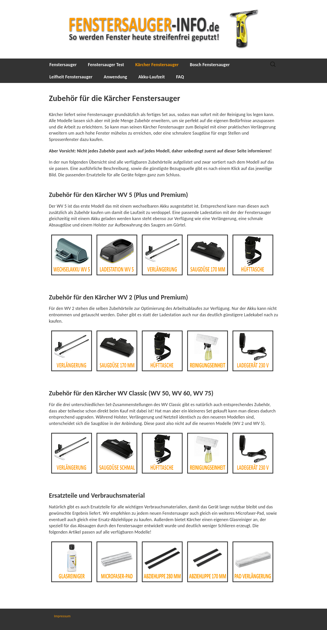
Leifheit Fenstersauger (70, 77)
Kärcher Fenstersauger (157, 64)
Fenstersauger (63, 64)
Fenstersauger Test (106, 64)
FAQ (180, 77)
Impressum (62, 616)
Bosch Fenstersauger (210, 64)
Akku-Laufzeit (151, 77)
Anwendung (115, 77)
